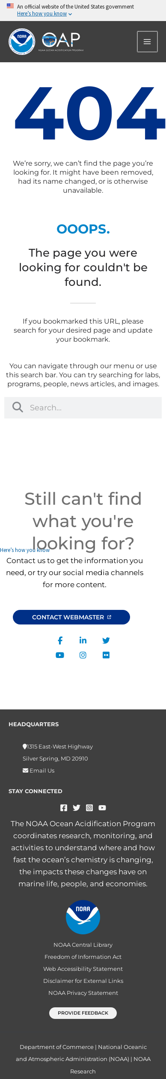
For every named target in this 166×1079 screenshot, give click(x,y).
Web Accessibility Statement (83, 968)
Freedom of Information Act (83, 956)
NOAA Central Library (83, 944)
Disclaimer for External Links (83, 980)
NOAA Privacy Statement (83, 992)
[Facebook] (64, 808)
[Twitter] (76, 808)
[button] (83, 1013)
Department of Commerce (57, 1046)
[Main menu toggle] (147, 41)
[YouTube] (102, 808)
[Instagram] (89, 808)
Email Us (41, 770)
